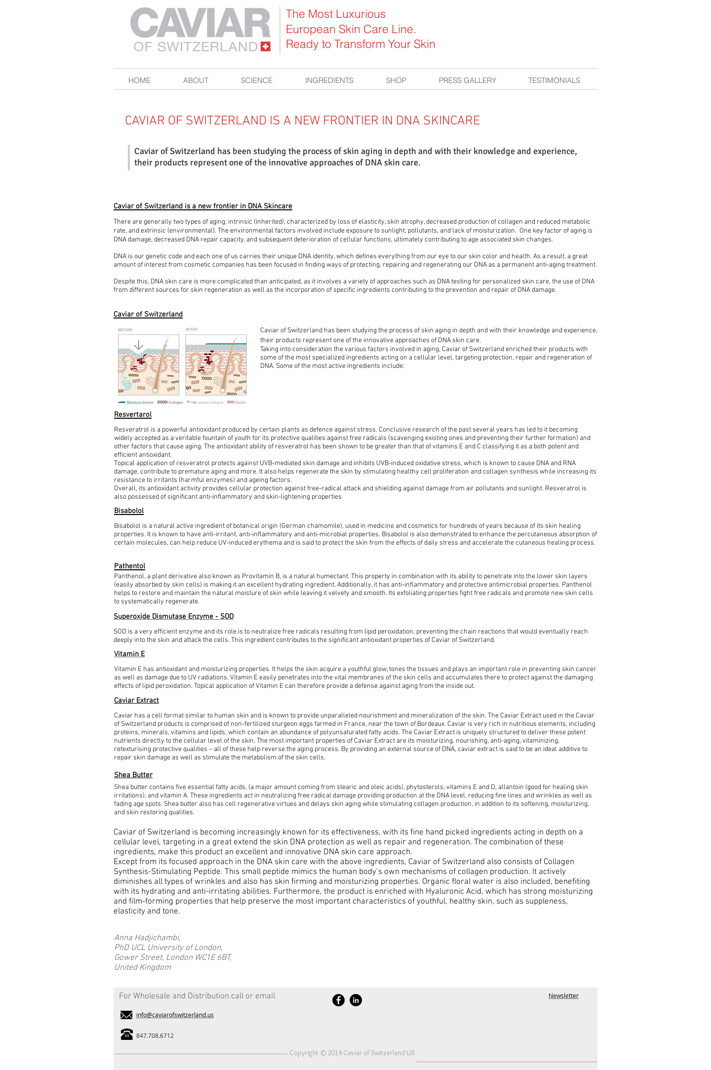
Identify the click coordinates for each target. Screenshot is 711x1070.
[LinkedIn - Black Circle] (356, 1000)
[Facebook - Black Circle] (338, 1000)
